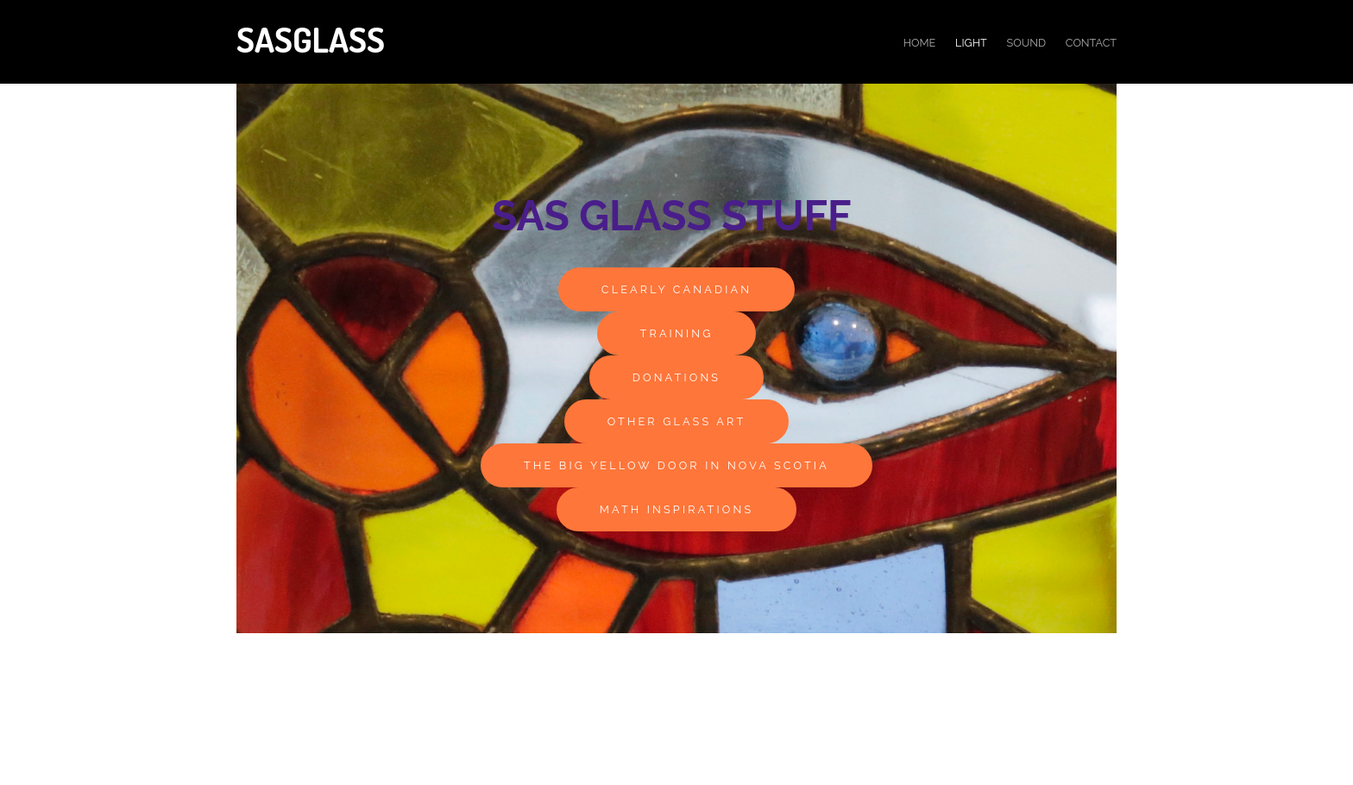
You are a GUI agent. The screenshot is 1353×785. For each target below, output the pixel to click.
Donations (676, 377)
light (971, 42)
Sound (1026, 42)
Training (677, 333)
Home (919, 42)
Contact (1091, 42)
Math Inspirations (677, 509)
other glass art (676, 421)
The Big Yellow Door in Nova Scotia (676, 465)
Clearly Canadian (676, 289)
